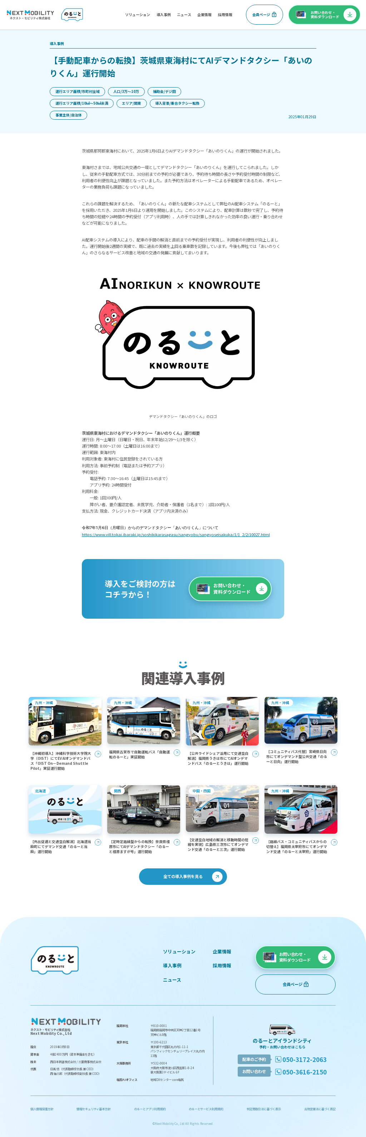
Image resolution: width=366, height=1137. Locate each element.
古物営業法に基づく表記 (320, 1109)
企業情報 (204, 14)
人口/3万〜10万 (126, 91)
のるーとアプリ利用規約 (149, 1109)
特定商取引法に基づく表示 (264, 1109)
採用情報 (225, 14)
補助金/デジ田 (164, 91)
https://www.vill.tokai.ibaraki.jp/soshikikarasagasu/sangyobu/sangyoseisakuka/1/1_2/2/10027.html (176, 534)
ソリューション (137, 14)
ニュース (184, 14)
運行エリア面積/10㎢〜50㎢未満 (81, 103)
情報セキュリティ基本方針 (93, 1109)
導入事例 (164, 14)
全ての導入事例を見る (183, 876)
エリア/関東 (131, 103)
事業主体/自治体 (68, 115)
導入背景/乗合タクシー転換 (177, 103)
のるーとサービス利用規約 (206, 1109)
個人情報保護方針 (41, 1109)
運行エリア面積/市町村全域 (77, 91)
